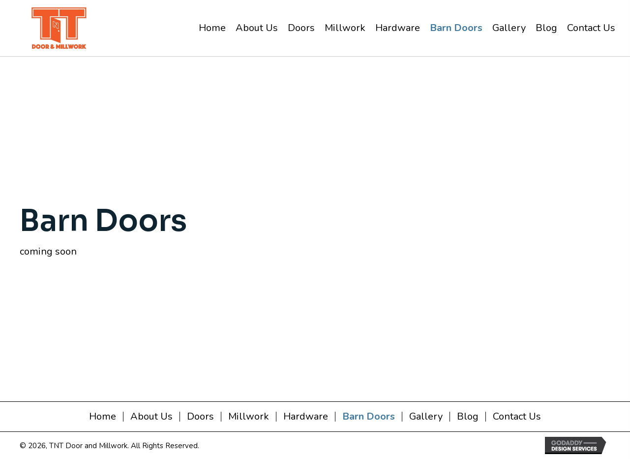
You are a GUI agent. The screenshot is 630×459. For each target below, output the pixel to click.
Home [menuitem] (102, 417)
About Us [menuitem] (151, 417)
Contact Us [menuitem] (517, 417)
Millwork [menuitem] (248, 417)
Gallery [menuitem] (426, 417)
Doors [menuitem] (200, 417)
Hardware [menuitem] (305, 417)
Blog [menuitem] (468, 417)
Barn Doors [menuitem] (368, 417)
